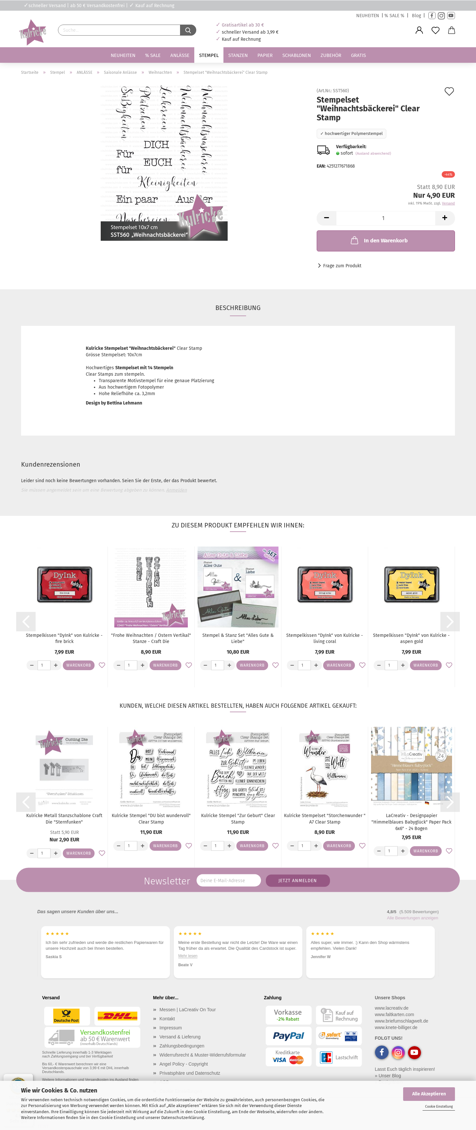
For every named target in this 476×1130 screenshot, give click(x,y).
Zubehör (331, 55)
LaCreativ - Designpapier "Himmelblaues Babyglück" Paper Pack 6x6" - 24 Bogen (411, 822)
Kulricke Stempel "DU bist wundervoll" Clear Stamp (151, 819)
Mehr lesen (55, 961)
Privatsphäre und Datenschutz (190, 1073)
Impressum (171, 1027)
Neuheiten (123, 55)
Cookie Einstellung (439, 1107)
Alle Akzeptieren (429, 1094)
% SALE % (394, 15)
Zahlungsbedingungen (182, 1045)
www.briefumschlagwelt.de (401, 1021)
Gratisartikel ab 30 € (243, 25)
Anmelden (176, 490)
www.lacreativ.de (392, 1008)
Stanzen (238, 55)
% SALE (153, 55)
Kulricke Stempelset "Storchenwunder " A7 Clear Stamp (325, 819)
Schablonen (296, 55)
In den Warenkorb (378, 240)
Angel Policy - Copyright (184, 1064)
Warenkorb (78, 665)
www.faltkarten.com (394, 1014)
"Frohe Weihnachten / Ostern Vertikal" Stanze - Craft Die (151, 639)
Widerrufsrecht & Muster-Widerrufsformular (203, 1055)
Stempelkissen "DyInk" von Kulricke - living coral (324, 639)
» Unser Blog (388, 1075)
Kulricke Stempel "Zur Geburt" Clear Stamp (238, 819)
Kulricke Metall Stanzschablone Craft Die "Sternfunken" (64, 819)
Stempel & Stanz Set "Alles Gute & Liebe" (238, 639)
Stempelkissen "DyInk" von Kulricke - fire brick (64, 639)
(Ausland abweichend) (373, 153)
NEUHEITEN (367, 15)
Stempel (209, 55)
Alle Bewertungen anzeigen (412, 917)
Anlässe (179, 55)
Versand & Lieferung (180, 1036)
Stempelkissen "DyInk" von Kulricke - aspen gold (411, 639)
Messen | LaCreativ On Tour (188, 1009)
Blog (416, 15)
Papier (265, 55)
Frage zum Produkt (342, 266)
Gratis (358, 55)
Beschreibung (238, 308)
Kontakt (167, 1018)
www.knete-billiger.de (396, 1027)
